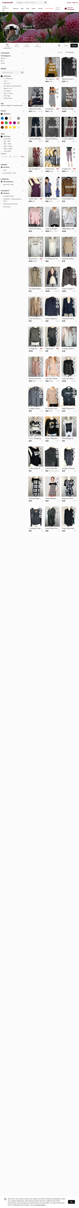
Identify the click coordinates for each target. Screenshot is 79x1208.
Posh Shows (49, 8)
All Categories (6, 56)
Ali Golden (6, 91)
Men (22, 8)
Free (3, 170)
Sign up (75, 2)
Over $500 (6, 151)
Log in (69, 2)
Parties (40, 8)
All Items (5, 167)
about (66, 45)
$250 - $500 (7, 149)
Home (34, 8)
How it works (57, 8)
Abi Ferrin (5, 83)
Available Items (7, 196)
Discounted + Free (8, 173)
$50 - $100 (6, 144)
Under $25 (6, 139)
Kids (27, 8)
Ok (71, 1202)
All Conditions (7, 182)
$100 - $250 (6, 146)
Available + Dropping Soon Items (11, 200)
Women (15, 8)
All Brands (6, 76)
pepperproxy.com (31, 40)
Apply (23, 156)
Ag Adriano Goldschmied (11, 86)
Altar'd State (6, 98)
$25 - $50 (5, 141)
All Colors (5, 114)
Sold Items (6, 207)
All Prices (5, 136)
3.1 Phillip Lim (7, 79)
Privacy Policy (40, 1205)
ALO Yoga (5, 96)
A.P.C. (4, 81)
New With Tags (7, 184)
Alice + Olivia (7, 93)
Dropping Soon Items (9, 204)
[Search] (34, 2)
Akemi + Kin (6, 88)
